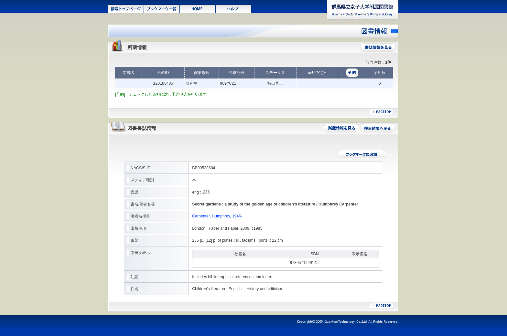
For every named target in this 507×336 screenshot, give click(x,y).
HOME (198, 8)
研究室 (191, 83)
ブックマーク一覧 (162, 8)
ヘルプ (234, 8)
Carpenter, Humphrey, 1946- (217, 216)
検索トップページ (126, 8)
